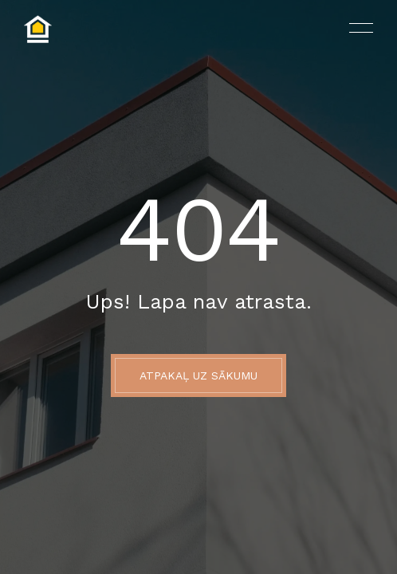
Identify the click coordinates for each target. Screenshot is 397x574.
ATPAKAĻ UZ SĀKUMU (198, 375)
